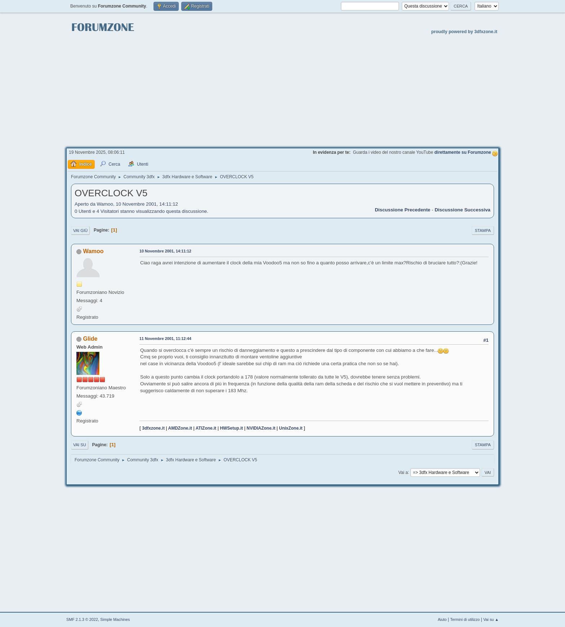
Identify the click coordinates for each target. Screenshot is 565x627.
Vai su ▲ (491, 619)
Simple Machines (115, 619)
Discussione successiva (462, 209)
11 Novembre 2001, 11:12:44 (165, 338)
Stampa (483, 230)
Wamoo (93, 251)
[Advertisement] (282, 90)
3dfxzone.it (153, 428)
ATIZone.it (206, 428)
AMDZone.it (180, 428)
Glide (90, 339)
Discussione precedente (402, 209)
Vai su (79, 445)
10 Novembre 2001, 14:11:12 (165, 251)
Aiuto (442, 619)
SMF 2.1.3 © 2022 (82, 619)
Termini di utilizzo (465, 619)
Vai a (403, 472)
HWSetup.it (231, 428)
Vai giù (80, 230)
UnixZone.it (290, 428)
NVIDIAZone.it (260, 428)
